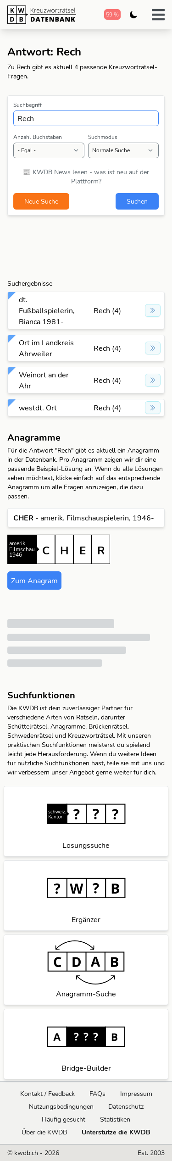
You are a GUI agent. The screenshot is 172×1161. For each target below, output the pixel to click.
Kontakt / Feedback (47, 1093)
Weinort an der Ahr (44, 380)
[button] (158, 14)
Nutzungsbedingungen (61, 1106)
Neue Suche (41, 201)
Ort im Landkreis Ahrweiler (46, 348)
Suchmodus (102, 136)
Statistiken (115, 1119)
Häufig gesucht (63, 1119)
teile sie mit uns (130, 763)
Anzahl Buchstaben (37, 136)
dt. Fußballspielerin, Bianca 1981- (47, 310)
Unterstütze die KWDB (116, 1132)
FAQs (97, 1093)
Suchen (137, 201)
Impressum (136, 1093)
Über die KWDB (44, 1132)
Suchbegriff (27, 104)
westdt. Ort (38, 407)
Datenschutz (126, 1106)
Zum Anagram (34, 580)
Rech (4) (107, 310)
